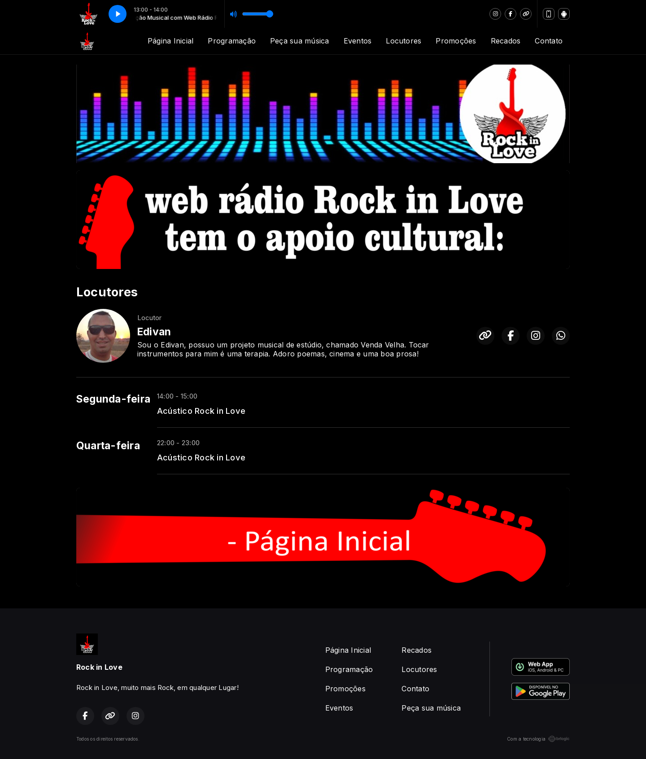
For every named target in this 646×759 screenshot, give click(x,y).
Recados (506, 40)
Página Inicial (170, 40)
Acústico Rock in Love (201, 411)
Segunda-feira (113, 399)
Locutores (403, 40)
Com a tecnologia (538, 739)
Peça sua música (299, 40)
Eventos (358, 40)
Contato (549, 40)
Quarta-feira (108, 445)
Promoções (456, 40)
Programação (232, 40)
